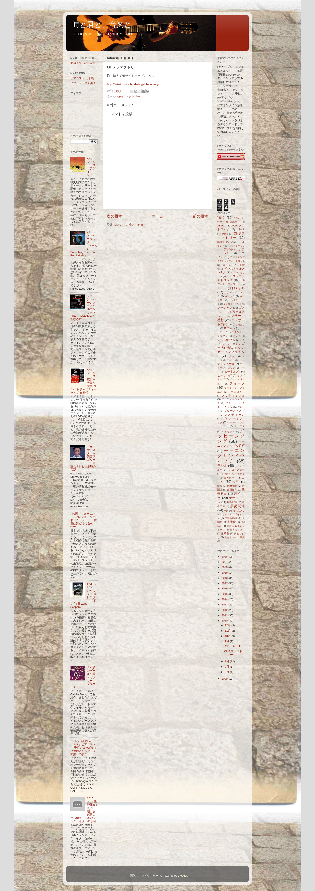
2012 (225, 610)
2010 (225, 620)
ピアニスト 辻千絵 (82, 78)
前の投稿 (200, 216)
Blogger (182, 875)
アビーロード (232, 645)
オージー (222, 288)
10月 (228, 636)
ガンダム (230, 296)
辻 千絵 (231, 521)
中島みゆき (231, 518)
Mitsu (225, 233)
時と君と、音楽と (101, 24)
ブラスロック (236, 391)
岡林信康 (232, 485)
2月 (227, 671)
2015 (225, 593)
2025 (225, 556)
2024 (225, 561)
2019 (225, 572)
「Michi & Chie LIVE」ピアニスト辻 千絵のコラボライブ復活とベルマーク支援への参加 (83, 748)
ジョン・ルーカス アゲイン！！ (91, 167)
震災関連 (237, 506)
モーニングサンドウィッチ (231, 455)
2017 (225, 583)
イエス (224, 265)
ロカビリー (230, 477)
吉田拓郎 (232, 489)
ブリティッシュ (233, 395)
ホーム (157, 216)
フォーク (237, 383)
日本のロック (237, 529)
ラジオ (222, 465)
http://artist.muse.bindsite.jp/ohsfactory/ (133, 84)
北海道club (230, 537)
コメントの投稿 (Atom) (128, 224)
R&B (219, 242)
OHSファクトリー (128, 96)
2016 (225, 588)
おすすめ (238, 288)
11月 (228, 630)
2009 (225, 678)
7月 (227, 666)
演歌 (220, 485)
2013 (225, 604)
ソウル (232, 356)
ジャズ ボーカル (226, 339)
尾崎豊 (225, 533)
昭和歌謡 (232, 502)
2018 (225, 577)
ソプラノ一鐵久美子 (83, 83)
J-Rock (240, 229)
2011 (225, 615)
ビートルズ (231, 371)
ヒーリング (224, 375)
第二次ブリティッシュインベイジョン (231, 514)
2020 (225, 567)
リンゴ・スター (235, 469)
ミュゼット (228, 431)
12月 (228, 625)
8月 (227, 661)
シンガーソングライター (231, 352)
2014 (225, 599)
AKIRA (221, 225)
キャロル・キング (232, 304)
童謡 (229, 526)
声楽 (226, 510)
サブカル (229, 328)
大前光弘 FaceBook (82, 63)
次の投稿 (114, 216)
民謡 (242, 537)
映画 (235, 481)
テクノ (230, 360)
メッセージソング (231, 436)
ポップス (239, 426)
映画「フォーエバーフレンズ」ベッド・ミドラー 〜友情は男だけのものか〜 (83, 520)
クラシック (224, 307)
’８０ (221, 217)
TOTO (229, 241)
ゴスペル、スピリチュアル (231, 311)
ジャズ (237, 336)
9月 (227, 641)
